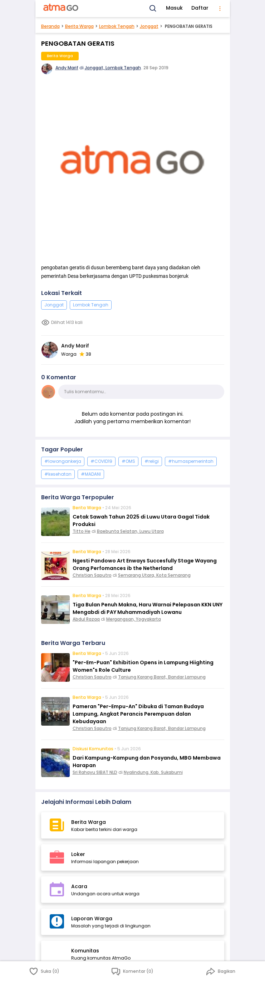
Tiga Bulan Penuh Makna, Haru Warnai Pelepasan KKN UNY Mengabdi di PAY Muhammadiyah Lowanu (147, 608)
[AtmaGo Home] (61, 8)
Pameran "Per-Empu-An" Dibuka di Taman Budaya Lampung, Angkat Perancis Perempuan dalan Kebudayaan (138, 714)
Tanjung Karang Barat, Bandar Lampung (162, 677)
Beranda (50, 26)
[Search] (153, 8)
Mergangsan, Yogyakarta (133, 619)
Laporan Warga (91, 918)
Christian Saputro (92, 575)
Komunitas (85, 950)
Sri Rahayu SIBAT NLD (95, 772)
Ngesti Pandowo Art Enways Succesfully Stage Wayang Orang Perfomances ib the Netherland (145, 564)
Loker (78, 854)
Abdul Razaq (86, 619)
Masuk (174, 7)
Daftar (199, 7)
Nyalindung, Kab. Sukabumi (153, 772)
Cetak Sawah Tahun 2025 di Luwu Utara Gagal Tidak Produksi (141, 520)
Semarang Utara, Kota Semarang (154, 575)
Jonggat (149, 26)
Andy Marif (66, 68)
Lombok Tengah (116, 26)
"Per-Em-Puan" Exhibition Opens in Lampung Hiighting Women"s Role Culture (143, 666)
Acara (79, 886)
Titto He (81, 531)
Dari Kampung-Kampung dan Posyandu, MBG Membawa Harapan (147, 761)
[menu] (220, 8)
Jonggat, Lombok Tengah (113, 68)
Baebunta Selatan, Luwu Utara (130, 531)
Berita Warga (79, 26)
